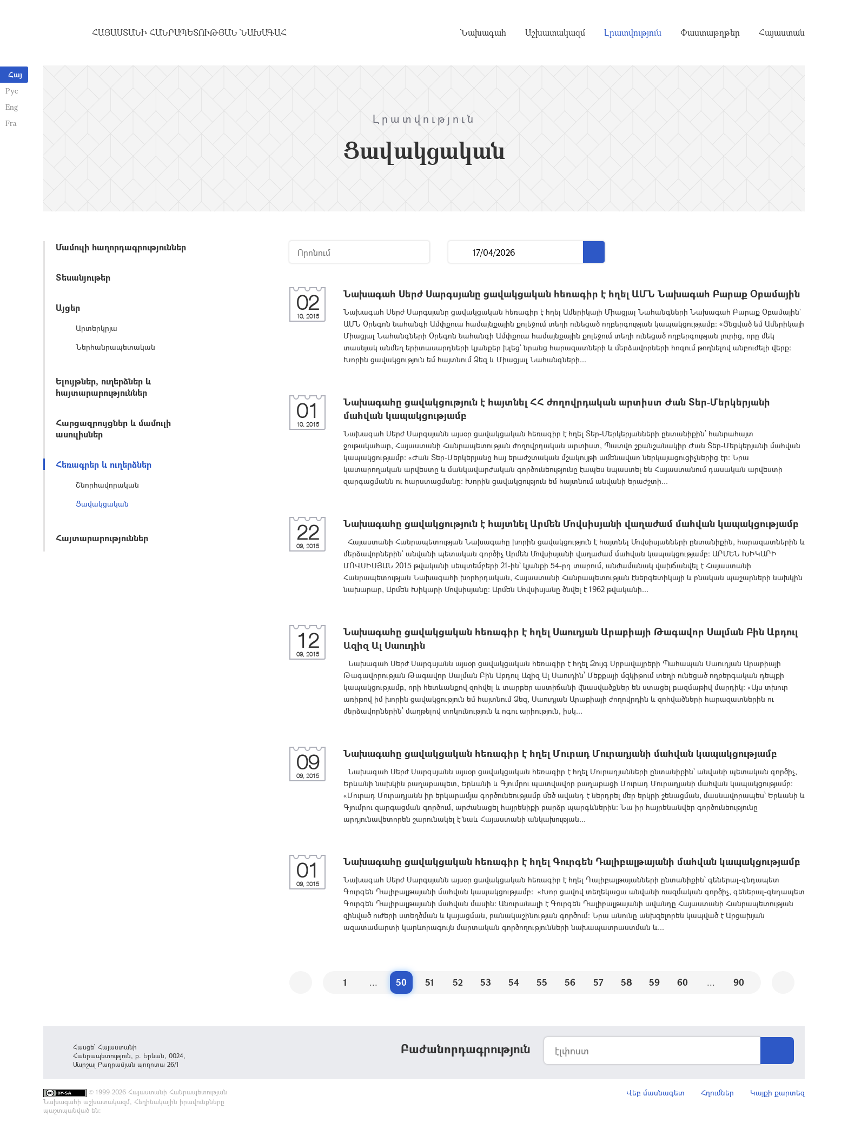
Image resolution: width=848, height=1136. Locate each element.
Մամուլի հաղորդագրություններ (121, 247)
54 (513, 982)
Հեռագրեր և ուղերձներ (103, 464)
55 (541, 982)
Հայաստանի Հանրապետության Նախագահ (189, 32)
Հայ (15, 74)
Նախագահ (483, 32)
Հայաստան (782, 32)
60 (682, 982)
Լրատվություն (632, 32)
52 (458, 982)
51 (429, 982)
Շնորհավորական (107, 485)
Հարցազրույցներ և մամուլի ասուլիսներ (113, 428)
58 (626, 982)
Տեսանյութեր (83, 277)
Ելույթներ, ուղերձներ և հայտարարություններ (103, 386)
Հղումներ (717, 1092)
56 (570, 982)
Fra (11, 123)
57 (598, 982)
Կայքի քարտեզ (777, 1092)
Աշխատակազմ (555, 32)
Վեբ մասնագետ (655, 1092)
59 (654, 982)
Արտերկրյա (96, 328)
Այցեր (68, 307)
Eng (11, 107)
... (460, 252)
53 (485, 982)
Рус (11, 90)
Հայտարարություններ (102, 537)
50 (401, 982)
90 (738, 982)
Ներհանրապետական (115, 347)
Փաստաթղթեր (710, 32)
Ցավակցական (102, 504)
